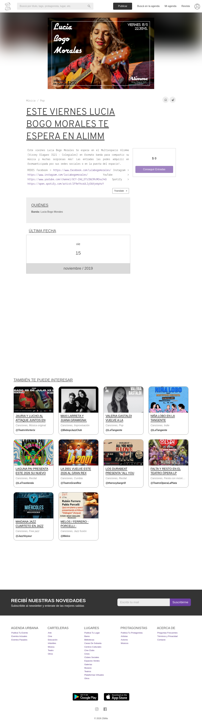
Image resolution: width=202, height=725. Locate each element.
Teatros (87, 671)
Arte (50, 633)
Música (51, 647)
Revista (185, 6)
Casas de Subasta (92, 643)
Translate (120, 190)
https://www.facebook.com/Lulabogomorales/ (82, 170)
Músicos (124, 643)
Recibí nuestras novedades (48, 600)
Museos (88, 668)
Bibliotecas (89, 640)
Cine (50, 636)
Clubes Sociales (91, 657)
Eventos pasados (19, 640)
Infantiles (52, 643)
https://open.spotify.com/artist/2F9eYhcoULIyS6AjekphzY (65, 183)
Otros (50, 654)
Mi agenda (170, 6)
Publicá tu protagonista (132, 633)
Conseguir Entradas (154, 169)
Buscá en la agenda (148, 6)
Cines (86, 654)
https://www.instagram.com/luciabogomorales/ (57, 174)
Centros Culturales (92, 647)
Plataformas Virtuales (94, 675)
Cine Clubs (89, 650)
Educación (52, 640)
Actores (124, 640)
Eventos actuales (19, 636)
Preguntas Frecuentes (167, 633)
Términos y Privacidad (167, 636)
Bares (87, 636)
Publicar (122, 6)
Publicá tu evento (19, 633)
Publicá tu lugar (92, 633)
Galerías (88, 664)
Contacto (161, 640)
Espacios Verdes (92, 661)
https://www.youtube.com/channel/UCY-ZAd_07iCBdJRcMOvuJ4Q (67, 179)
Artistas (124, 636)
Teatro (50, 650)
